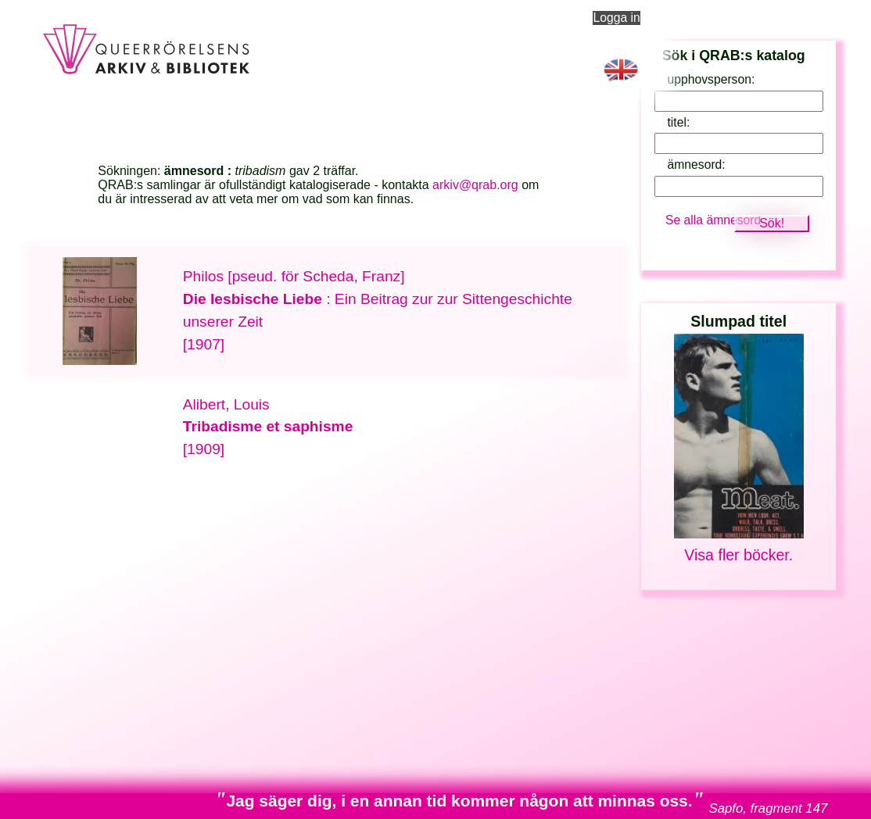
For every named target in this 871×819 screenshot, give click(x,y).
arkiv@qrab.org (475, 184)
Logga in (616, 17)
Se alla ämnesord (713, 220)
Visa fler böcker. (738, 554)
